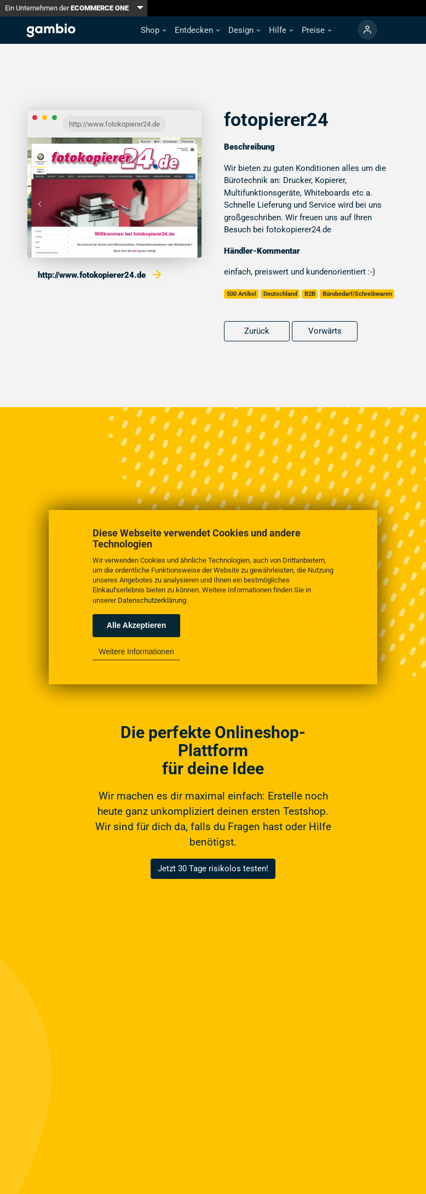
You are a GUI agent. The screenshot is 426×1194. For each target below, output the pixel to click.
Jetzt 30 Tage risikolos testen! (213, 868)
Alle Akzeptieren (136, 625)
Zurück (256, 331)
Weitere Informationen (136, 651)
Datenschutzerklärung (152, 600)
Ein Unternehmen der (67, 8)
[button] (153, 30)
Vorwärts (325, 331)
